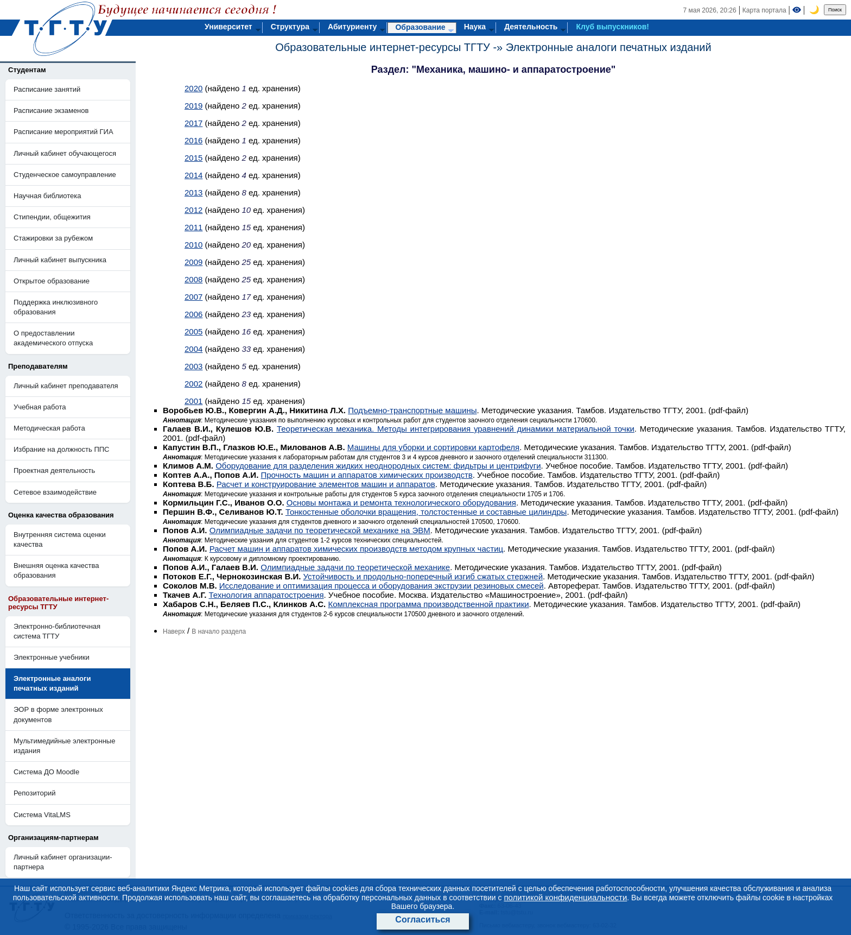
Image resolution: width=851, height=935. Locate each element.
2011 (193, 227)
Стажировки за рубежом (53, 238)
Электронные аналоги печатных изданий (609, 47)
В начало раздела (219, 631)
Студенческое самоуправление (65, 174)
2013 (193, 192)
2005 (193, 331)
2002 (193, 383)
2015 (193, 157)
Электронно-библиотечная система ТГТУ (57, 631)
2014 (193, 175)
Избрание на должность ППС (62, 449)
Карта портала (764, 10)
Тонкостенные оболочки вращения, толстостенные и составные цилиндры (426, 511)
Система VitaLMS (42, 815)
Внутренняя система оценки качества (60, 539)
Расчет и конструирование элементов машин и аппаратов (326, 484)
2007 (193, 296)
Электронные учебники (52, 657)
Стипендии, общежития (52, 217)
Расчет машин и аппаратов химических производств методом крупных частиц (356, 548)
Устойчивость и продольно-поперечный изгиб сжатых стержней (423, 576)
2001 (193, 401)
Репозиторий (34, 793)
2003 (193, 366)
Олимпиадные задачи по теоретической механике (355, 567)
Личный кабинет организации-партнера (63, 862)
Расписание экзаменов (51, 110)
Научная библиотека (47, 196)
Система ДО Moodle (46, 772)
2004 (193, 348)
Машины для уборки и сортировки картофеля (433, 447)
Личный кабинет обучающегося (65, 153)
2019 (193, 105)
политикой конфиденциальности (565, 897)
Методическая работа (49, 428)
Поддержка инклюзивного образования (56, 307)
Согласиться (422, 919)
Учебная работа (40, 407)
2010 (193, 244)
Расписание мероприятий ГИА (63, 132)
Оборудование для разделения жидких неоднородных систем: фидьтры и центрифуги (378, 465)
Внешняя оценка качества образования (56, 570)
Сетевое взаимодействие (55, 492)
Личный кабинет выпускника (60, 260)
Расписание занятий (47, 89)
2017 (193, 123)
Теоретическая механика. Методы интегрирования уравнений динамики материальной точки (455, 428)
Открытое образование (52, 281)
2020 (193, 88)
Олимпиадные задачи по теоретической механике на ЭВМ (319, 530)
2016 (193, 140)
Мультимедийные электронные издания (64, 746)
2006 (193, 314)
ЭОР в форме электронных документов (58, 714)
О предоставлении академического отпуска (53, 338)
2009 (193, 262)
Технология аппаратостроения (265, 594)
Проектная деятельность (54, 470)
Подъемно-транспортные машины (412, 410)
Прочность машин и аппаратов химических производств (366, 474)
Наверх (174, 631)
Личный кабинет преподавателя (66, 386)
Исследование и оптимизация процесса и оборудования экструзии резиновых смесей (381, 585)
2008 (193, 279)
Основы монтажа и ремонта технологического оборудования (401, 502)
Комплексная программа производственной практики (428, 604)
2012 (193, 209)
